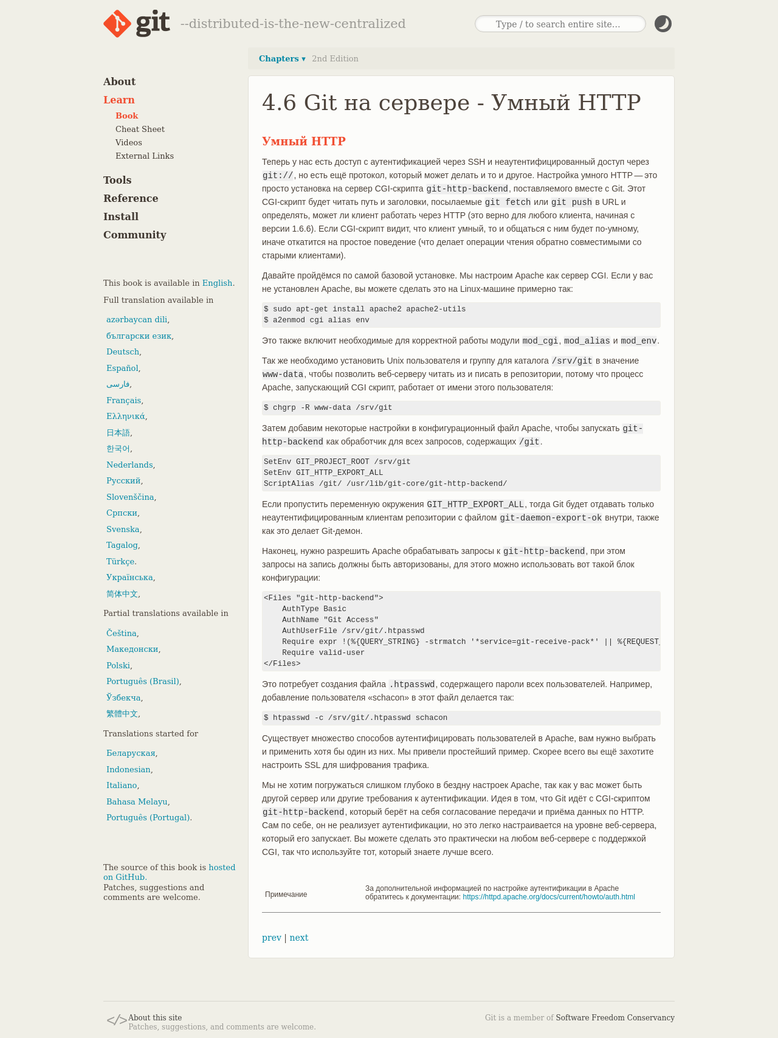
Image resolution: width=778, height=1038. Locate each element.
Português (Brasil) (142, 681)
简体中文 (122, 593)
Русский (123, 480)
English (217, 283)
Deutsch (122, 351)
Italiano (121, 785)
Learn (119, 100)
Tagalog (122, 545)
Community (134, 235)
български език (138, 336)
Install (121, 217)
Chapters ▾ (282, 58)
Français (123, 400)
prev (271, 938)
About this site (155, 1018)
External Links (144, 156)
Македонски (132, 649)
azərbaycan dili (136, 319)
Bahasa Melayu (137, 801)
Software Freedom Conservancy (615, 1018)
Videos (128, 142)
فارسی (117, 384)
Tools (117, 180)
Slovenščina (130, 497)
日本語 (118, 432)
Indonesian (128, 769)
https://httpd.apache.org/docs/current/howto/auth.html (549, 897)
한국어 (118, 448)
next (298, 938)
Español (122, 368)
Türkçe (120, 561)
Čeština (121, 633)
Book (126, 115)
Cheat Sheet (140, 129)
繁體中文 (122, 713)
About (119, 82)
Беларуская (131, 753)
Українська (129, 577)
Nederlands (129, 464)
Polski (118, 665)
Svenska (123, 529)
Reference (131, 198)
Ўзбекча (123, 697)
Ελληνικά (125, 416)
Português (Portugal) (148, 817)
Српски (121, 512)
